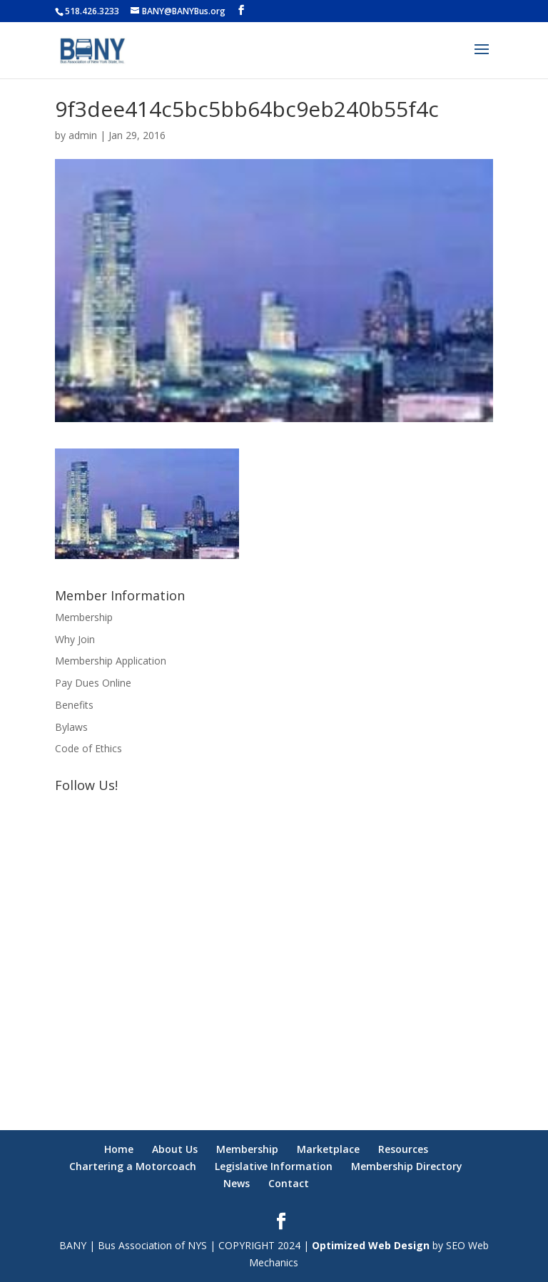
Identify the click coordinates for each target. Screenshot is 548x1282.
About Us (175, 1149)
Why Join (75, 639)
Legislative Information (274, 1166)
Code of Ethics (88, 748)
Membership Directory (406, 1166)
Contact (288, 1183)
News (236, 1183)
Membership (84, 617)
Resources (403, 1149)
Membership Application (110, 660)
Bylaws (71, 727)
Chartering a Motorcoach (132, 1166)
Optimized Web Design (371, 1245)
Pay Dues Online (93, 682)
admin (82, 135)
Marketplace (328, 1149)
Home (118, 1149)
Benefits (74, 705)
